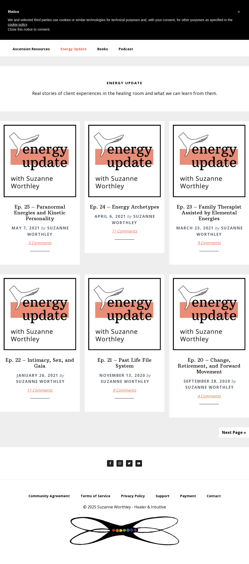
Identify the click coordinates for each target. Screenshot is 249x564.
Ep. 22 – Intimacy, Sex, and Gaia (40, 363)
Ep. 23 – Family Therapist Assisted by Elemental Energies (209, 212)
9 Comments (209, 242)
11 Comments (124, 231)
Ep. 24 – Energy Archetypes (124, 207)
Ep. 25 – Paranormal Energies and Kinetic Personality (39, 212)
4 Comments (209, 396)
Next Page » (234, 432)
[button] (239, 12)
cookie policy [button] (17, 24)
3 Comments (40, 242)
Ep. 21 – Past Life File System (124, 363)
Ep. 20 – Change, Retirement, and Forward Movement (209, 366)
